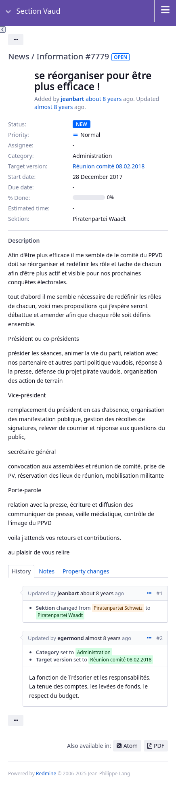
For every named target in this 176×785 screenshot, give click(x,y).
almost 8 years (53, 107)
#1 (159, 593)
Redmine (46, 773)
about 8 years (104, 99)
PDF (159, 745)
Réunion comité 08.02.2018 (109, 166)
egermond (70, 638)
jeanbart (72, 99)
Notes (46, 571)
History (21, 571)
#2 (159, 638)
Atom (131, 745)
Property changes (86, 571)
